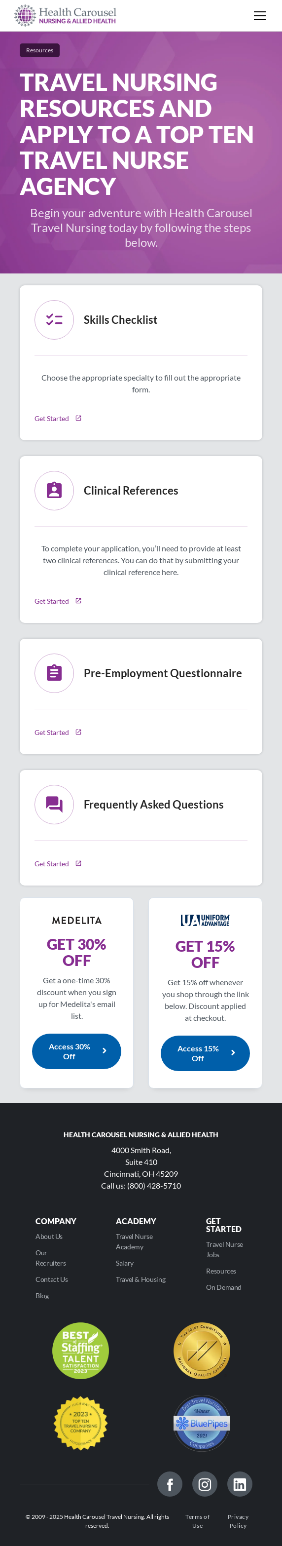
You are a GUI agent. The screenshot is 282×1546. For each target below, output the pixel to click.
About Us (49, 1236)
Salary (125, 1263)
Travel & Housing (140, 1279)
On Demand (224, 1287)
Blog (42, 1295)
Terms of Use (197, 1521)
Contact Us (51, 1279)
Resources (221, 1271)
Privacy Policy (238, 1521)
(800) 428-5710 (154, 1185)
